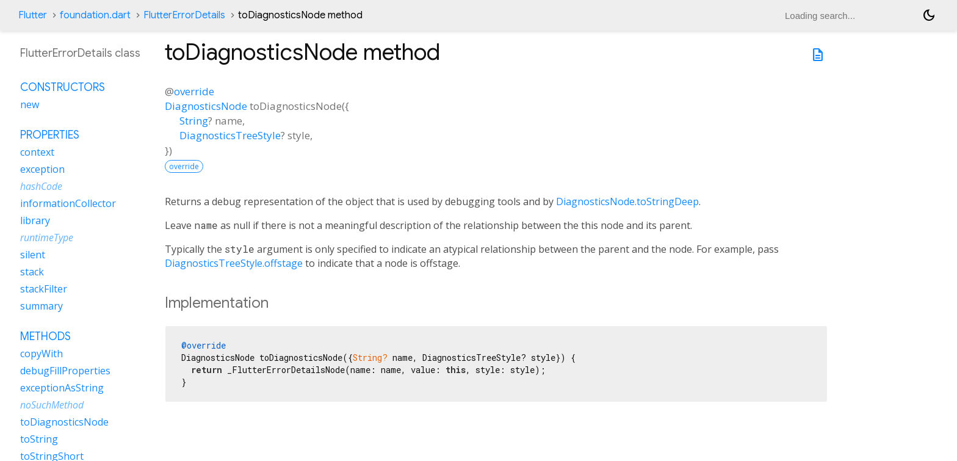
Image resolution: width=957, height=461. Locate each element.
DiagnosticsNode (206, 106)
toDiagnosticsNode (64, 422)
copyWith (41, 353)
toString (39, 439)
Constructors (62, 87)
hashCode (41, 186)
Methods (45, 336)
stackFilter (43, 289)
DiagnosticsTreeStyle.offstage (234, 263)
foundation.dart (95, 15)
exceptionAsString (62, 387)
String (193, 121)
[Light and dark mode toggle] (929, 15)
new (29, 104)
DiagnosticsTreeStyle (230, 135)
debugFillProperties (65, 370)
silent (32, 254)
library (35, 220)
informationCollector (68, 203)
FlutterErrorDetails (184, 15)
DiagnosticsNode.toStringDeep (627, 201)
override (194, 91)
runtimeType (46, 237)
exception (42, 169)
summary (41, 306)
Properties (49, 135)
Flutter (32, 15)
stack (32, 271)
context (37, 152)
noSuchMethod (52, 405)
